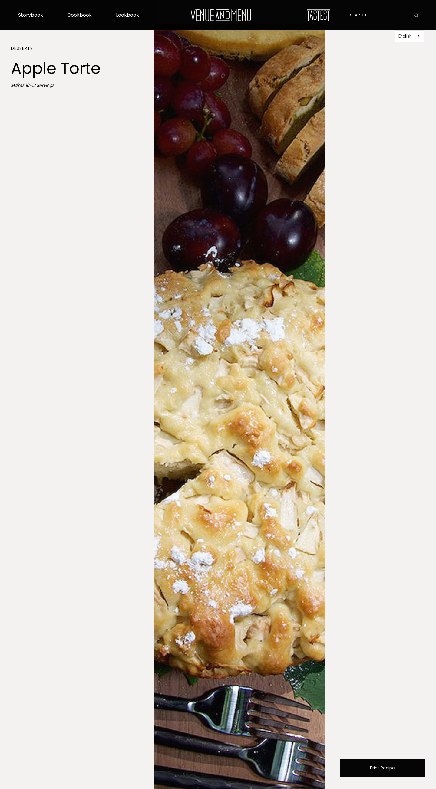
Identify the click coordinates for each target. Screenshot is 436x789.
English (404, 36)
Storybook (30, 14)
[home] (221, 15)
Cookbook (79, 14)
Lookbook (127, 14)
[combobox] (409, 36)
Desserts (22, 48)
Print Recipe (382, 768)
